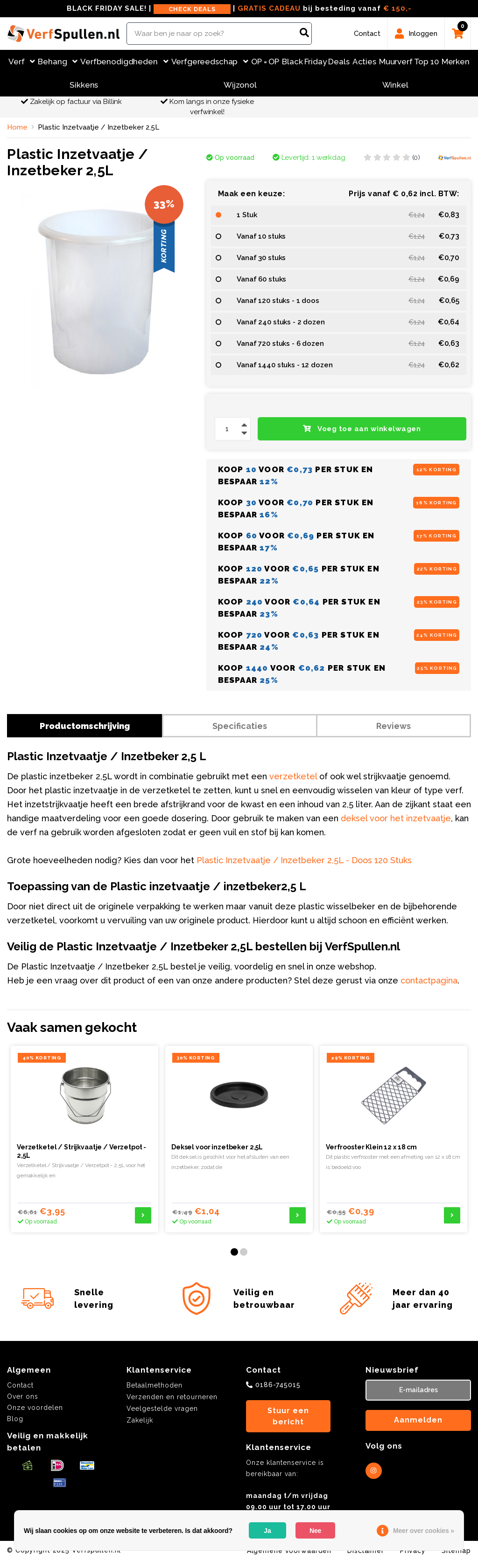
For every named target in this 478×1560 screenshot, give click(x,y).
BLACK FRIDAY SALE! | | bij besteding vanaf (239, 9)
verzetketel (293, 776)
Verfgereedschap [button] (210, 61)
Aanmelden (418, 1420)
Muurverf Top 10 (409, 61)
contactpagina (429, 980)
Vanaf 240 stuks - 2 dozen (280, 322)
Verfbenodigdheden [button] (124, 61)
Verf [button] (21, 61)
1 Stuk (247, 215)
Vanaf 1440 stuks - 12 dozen (284, 365)
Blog (15, 1419)
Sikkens (84, 84)
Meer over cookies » (423, 1530)
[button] (234, 1252)
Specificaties (239, 726)
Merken (456, 61)
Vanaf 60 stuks (261, 279)
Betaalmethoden (155, 1385)
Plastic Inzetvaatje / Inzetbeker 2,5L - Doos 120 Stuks (304, 860)
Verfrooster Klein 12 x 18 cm (371, 1147)
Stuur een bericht (288, 1416)
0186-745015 (278, 1384)
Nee (315, 1530)
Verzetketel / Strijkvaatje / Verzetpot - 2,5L (81, 1151)
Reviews (393, 726)
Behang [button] (57, 61)
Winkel (395, 84)
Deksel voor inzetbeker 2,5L (217, 1147)
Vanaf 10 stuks (261, 236)
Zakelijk (140, 1420)
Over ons (22, 1396)
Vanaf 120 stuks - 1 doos (278, 300)
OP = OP (265, 61)
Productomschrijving (85, 726)
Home (17, 127)
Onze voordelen (35, 1407)
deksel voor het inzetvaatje (396, 818)
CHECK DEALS (192, 9)
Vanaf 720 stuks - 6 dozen (280, 343)
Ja (267, 1530)
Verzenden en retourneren (172, 1397)
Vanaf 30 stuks (261, 258)
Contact (20, 1385)
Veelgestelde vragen (162, 1408)
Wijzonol (240, 84)
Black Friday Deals (315, 61)
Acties (364, 61)
